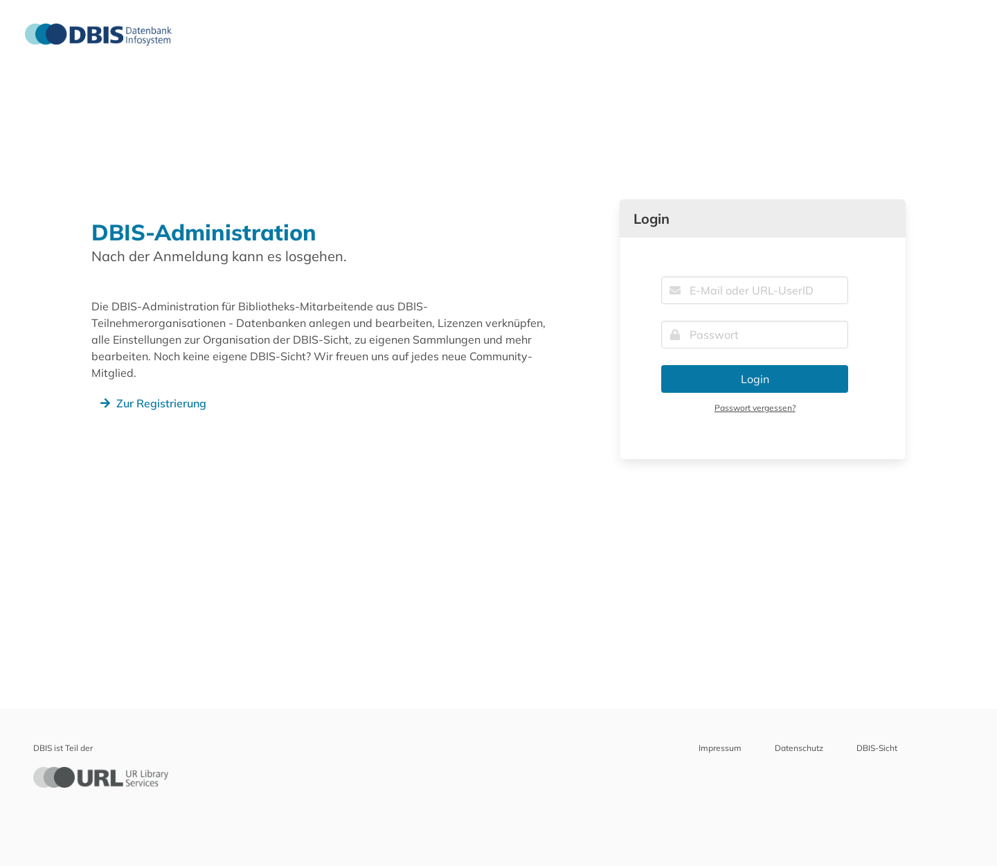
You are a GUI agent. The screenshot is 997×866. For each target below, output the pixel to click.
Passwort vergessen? (755, 408)
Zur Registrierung (151, 403)
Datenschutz (799, 748)
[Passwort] (754, 334)
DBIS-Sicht (876, 748)
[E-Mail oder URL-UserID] (754, 290)
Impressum (720, 748)
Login (755, 379)
